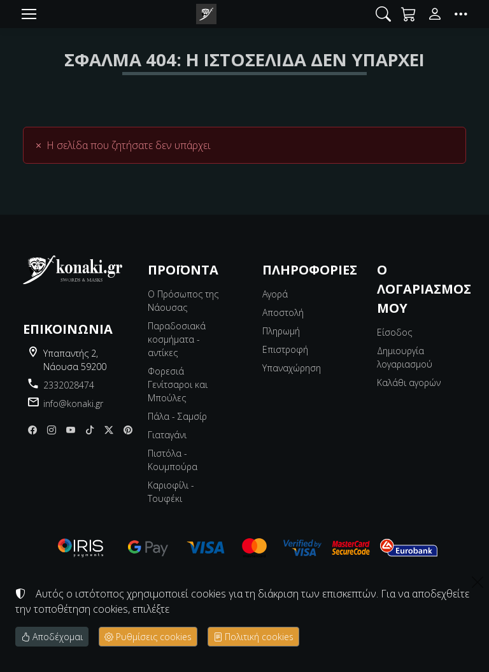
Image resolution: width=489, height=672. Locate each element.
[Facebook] (32, 430)
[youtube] (70, 430)
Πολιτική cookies (253, 637)
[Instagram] (51, 430)
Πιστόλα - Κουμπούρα (172, 460)
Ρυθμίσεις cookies (148, 637)
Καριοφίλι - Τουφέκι (171, 491)
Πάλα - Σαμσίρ (177, 416)
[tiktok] (89, 430)
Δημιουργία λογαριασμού (404, 357)
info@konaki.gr (73, 403)
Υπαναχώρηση (291, 368)
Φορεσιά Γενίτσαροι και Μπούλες (178, 384)
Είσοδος (394, 332)
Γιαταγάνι (167, 435)
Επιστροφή (285, 349)
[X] (108, 430)
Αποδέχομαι (52, 637)
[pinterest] (128, 430)
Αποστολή (283, 312)
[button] (383, 14)
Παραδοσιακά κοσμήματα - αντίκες (177, 339)
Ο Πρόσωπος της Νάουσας (183, 300)
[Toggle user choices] (435, 14)
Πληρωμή (281, 331)
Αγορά (275, 294)
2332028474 (68, 385)
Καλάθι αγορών (409, 382)
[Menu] (28, 14)
